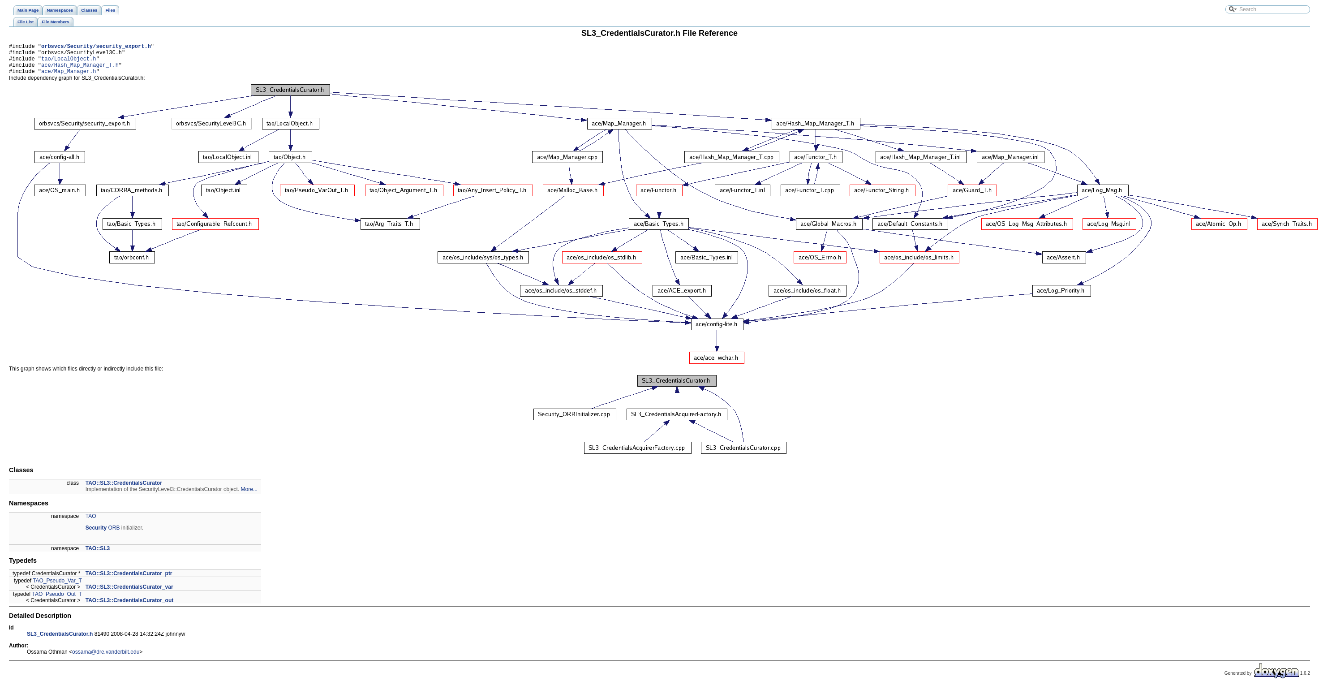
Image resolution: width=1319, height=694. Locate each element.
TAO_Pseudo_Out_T (57, 601)
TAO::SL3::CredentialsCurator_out (129, 607)
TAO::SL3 (98, 555)
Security (96, 534)
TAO (91, 523)
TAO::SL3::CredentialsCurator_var (129, 594)
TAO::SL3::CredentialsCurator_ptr (129, 580)
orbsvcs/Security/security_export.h (96, 47)
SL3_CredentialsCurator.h (60, 641)
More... (249, 496)
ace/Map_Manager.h (68, 78)
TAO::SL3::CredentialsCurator (124, 490)
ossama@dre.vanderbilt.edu (105, 658)
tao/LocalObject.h (68, 62)
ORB (114, 534)
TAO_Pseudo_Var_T (57, 587)
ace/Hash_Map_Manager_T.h (80, 70)
